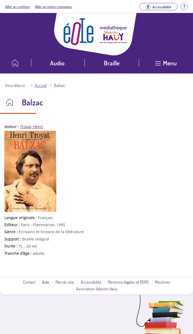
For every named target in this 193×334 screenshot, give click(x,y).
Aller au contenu (17, 6)
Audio (57, 63)
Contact (29, 282)
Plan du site (64, 282)
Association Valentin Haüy (96, 288)
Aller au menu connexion (53, 6)
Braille (112, 63)
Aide (45, 282)
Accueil (41, 85)
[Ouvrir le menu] (166, 65)
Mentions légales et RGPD (128, 282)
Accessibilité (91, 282)
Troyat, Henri (31, 126)
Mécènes (162, 282)
